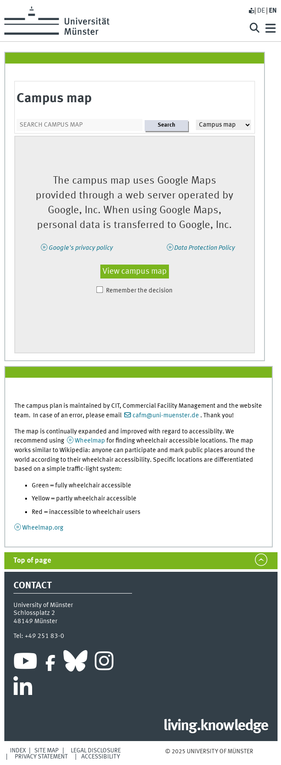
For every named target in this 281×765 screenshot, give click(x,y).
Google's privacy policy (81, 248)
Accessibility (100, 757)
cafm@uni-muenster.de (165, 415)
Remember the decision (139, 290)
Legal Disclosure (96, 751)
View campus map (134, 271)
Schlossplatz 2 (34, 613)
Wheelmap (90, 440)
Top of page (32, 560)
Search (166, 125)
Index (18, 751)
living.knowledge (215, 726)
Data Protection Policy (204, 248)
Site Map (46, 751)
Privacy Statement (41, 757)
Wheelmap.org (42, 527)
